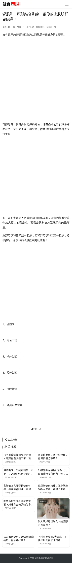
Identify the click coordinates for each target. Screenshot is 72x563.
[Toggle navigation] (66, 4)
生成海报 (11, 439)
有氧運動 (40, 27)
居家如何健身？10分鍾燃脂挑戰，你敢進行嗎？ (18, 538)
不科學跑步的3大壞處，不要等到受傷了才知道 (52, 538)
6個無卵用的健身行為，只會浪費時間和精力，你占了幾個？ (53, 472)
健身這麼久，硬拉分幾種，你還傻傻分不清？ (53, 456)
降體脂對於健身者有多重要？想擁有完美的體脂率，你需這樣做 (18, 503)
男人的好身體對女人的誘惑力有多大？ (53, 523)
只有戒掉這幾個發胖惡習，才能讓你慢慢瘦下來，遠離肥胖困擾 (18, 456)
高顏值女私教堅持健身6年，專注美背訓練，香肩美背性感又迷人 (18, 487)
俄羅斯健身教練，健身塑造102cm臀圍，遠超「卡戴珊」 (53, 487)
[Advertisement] (36, 76)
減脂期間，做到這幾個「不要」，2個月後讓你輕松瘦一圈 (18, 472)
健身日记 (6, 27)
